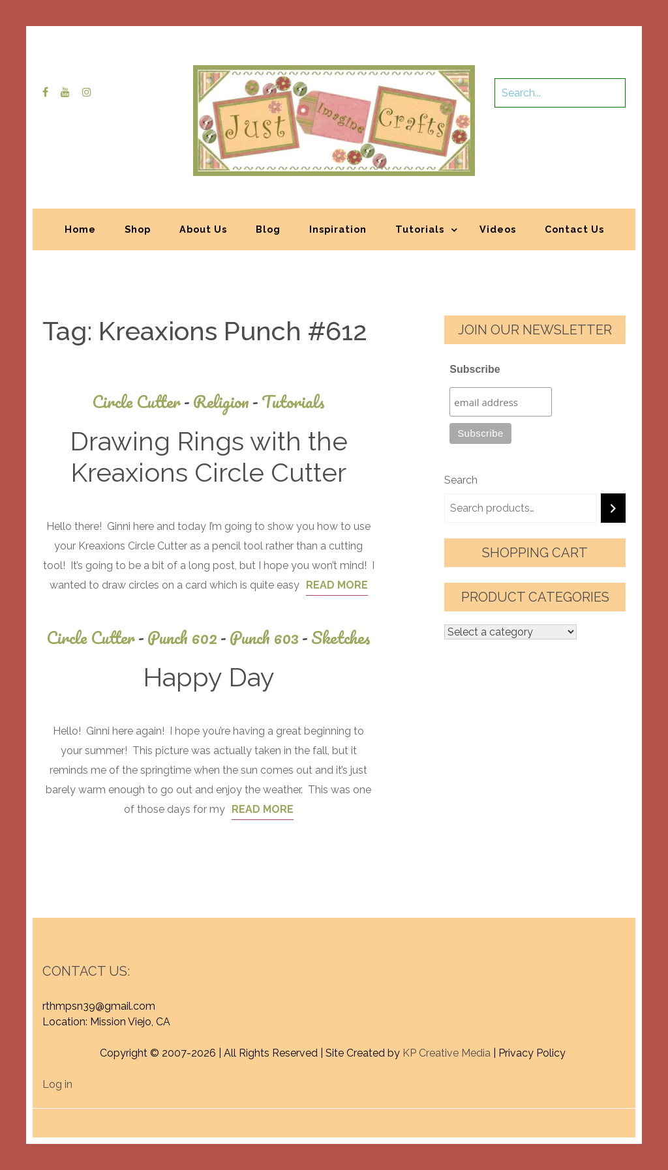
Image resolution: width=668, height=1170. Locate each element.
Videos (497, 229)
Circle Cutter (142, 401)
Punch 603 (270, 637)
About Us (203, 229)
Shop (138, 229)
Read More (337, 585)
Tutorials (419, 229)
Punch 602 (188, 637)
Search (461, 480)
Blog (268, 229)
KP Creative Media (446, 1053)
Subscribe (474, 369)
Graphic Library (470, 1116)
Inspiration (338, 229)
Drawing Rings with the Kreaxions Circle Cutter (209, 457)
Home (80, 229)
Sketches (341, 637)
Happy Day (209, 677)
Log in (57, 1084)
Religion (227, 401)
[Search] (613, 508)
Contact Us (574, 229)
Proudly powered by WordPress (238, 1116)
